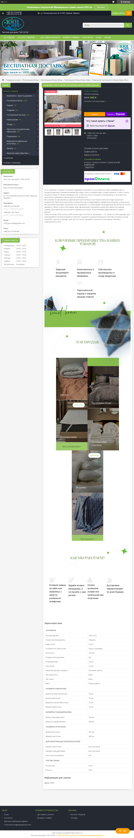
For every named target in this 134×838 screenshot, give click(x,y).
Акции (107, 37)
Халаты (10, 148)
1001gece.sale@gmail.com (14, 223)
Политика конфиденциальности (17, 825)
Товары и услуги (13, 80)
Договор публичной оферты (16, 821)
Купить (94, 114)
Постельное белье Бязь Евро (77, 80)
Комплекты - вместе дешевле (19, 96)
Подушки (10, 110)
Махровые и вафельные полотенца (17, 142)
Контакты (88, 37)
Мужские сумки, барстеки (17, 153)
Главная (10, 37)
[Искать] (128, 25)
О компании (8, 158)
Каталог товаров (26, 37)
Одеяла (10, 105)
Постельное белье (31, 80)
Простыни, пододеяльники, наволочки (18, 130)
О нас (98, 37)
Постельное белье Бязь (51, 80)
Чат (122, 831)
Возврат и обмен (71, 37)
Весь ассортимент (72, 446)
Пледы (10, 124)
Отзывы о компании (11, 163)
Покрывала (12, 136)
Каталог (101, 7)
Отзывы (74, 818)
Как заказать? (87, 539)
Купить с (116, 114)
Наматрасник (12, 120)
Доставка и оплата (50, 37)
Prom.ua (79, 833)
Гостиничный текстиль (16, 115)
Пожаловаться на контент (67, 835)
